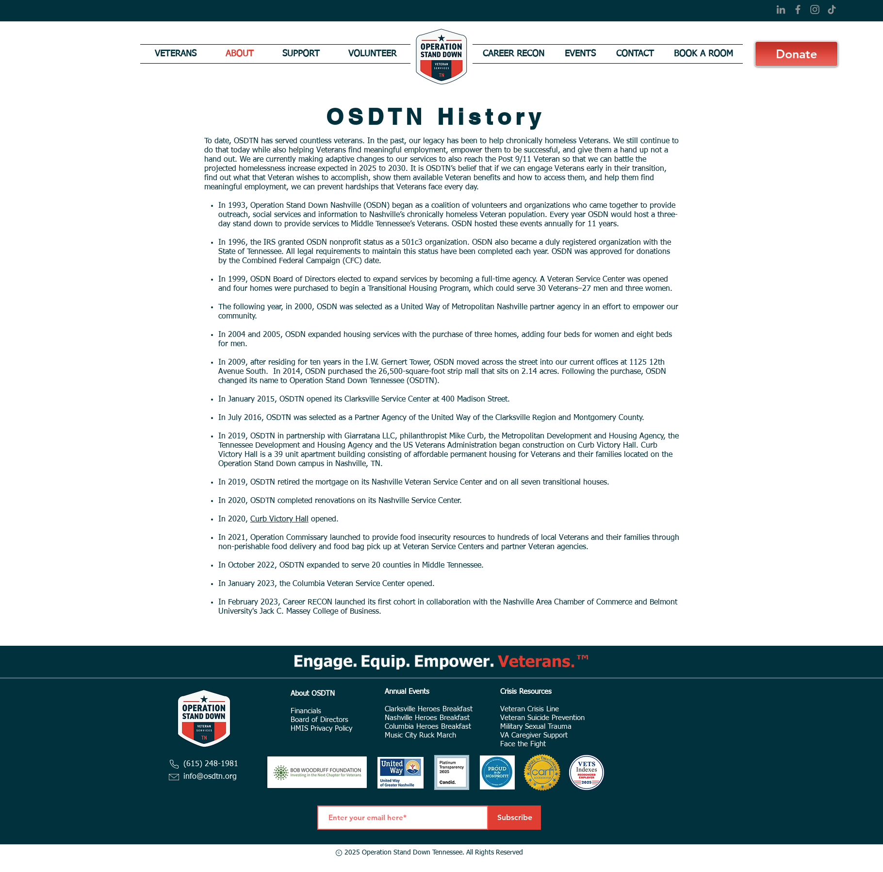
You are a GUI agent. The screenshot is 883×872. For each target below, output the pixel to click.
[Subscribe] (514, 817)
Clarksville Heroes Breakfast (429, 709)
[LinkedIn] (781, 9)
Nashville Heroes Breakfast (427, 717)
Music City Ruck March (420, 735)
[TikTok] (832, 9)
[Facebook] (798, 9)
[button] (175, 54)
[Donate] (796, 54)
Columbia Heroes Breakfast (428, 726)
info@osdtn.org (210, 777)
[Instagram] (815, 9)
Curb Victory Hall (279, 519)
